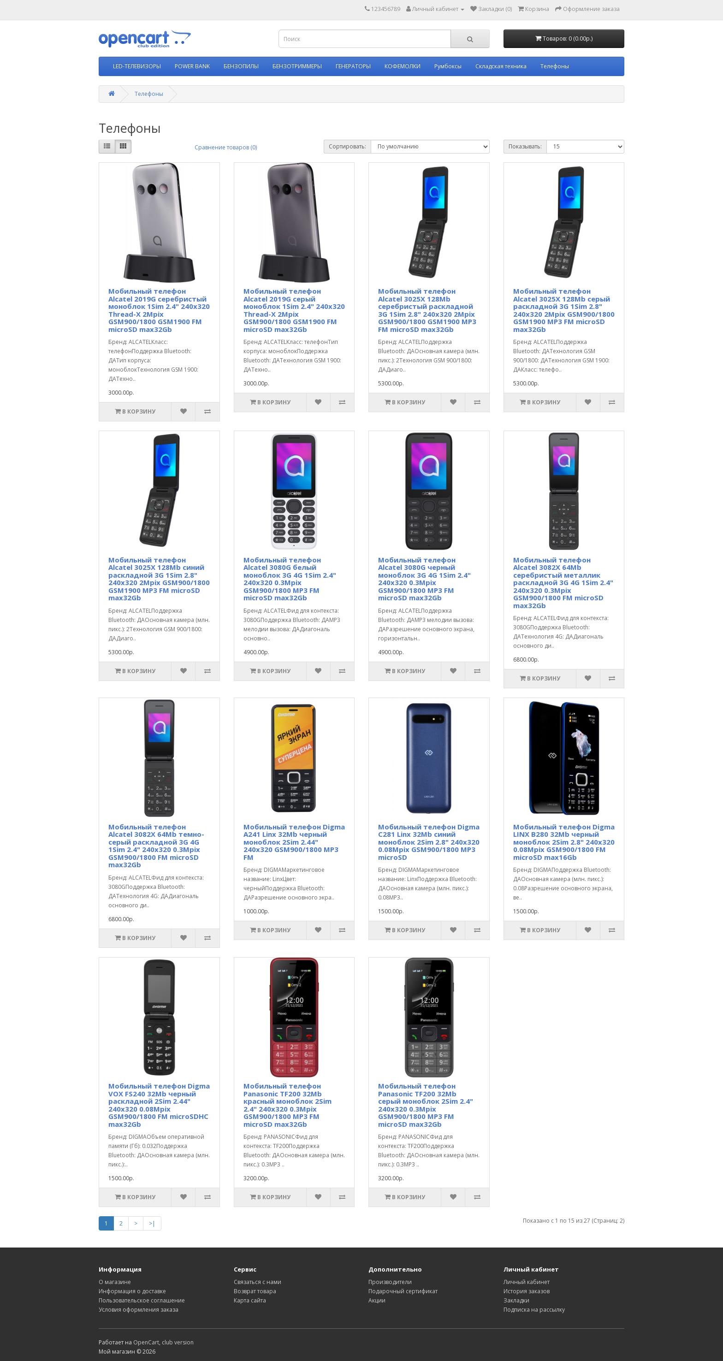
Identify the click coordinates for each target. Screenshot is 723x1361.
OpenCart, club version (163, 1342)
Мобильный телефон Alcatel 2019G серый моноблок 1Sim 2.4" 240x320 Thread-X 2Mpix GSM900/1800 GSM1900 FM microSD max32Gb (294, 310)
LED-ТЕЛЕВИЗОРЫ (137, 66)
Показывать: (525, 146)
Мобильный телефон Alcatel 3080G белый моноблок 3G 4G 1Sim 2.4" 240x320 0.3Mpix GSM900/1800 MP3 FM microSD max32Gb (289, 579)
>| (152, 1223)
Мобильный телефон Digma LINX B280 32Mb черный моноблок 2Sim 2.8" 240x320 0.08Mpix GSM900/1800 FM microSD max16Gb (564, 842)
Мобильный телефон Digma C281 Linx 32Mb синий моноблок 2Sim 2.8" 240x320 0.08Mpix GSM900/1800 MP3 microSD (429, 842)
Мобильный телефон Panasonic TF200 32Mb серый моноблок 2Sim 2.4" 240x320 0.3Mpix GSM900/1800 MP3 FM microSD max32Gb (425, 1105)
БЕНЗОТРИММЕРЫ (297, 66)
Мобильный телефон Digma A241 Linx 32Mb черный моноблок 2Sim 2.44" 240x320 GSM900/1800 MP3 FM (294, 842)
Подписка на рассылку (534, 1310)
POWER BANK (192, 66)
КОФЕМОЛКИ (403, 66)
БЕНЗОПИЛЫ (241, 66)
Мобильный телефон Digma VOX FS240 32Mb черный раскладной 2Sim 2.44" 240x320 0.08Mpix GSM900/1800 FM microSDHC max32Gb (159, 1105)
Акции (376, 1300)
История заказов (527, 1291)
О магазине (115, 1282)
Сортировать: (347, 146)
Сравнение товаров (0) (226, 147)
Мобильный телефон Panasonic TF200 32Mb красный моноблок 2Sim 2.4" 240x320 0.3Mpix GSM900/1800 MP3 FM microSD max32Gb (287, 1105)
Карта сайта (250, 1300)
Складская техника (501, 66)
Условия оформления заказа (138, 1310)
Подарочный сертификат (403, 1291)
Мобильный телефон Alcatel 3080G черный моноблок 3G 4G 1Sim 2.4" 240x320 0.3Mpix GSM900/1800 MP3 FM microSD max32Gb (424, 579)
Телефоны (554, 66)
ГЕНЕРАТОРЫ (353, 66)
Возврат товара (255, 1291)
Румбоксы (448, 66)
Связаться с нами (257, 1282)
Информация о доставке (132, 1291)
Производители (390, 1282)
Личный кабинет (527, 1282)
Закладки (516, 1300)
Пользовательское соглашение (142, 1300)
